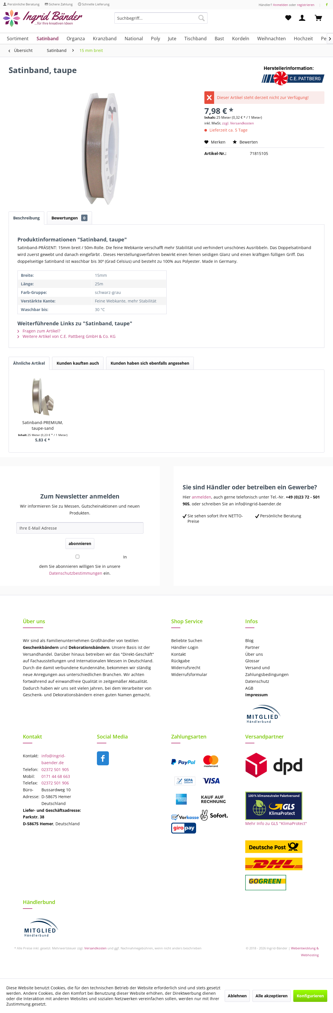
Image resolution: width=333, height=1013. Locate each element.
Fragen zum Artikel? (38, 331)
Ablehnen (237, 995)
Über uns (254, 654)
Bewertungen (69, 218)
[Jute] (172, 38)
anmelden (201, 497)
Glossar (252, 660)
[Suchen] (202, 18)
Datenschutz (257, 681)
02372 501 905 (55, 769)
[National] (134, 38)
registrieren (305, 5)
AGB (249, 688)
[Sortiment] (18, 38)
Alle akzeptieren (272, 995)
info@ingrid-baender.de (53, 759)
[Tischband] (195, 38)
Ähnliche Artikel (29, 363)
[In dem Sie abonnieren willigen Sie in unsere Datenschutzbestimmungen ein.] (77, 556)
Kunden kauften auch (78, 363)
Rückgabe (180, 660)
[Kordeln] (240, 38)
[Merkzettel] (288, 18)
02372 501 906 (55, 783)
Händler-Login (184, 647)
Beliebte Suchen (186, 640)
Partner (252, 647)
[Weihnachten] (271, 38)
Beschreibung (26, 218)
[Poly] (155, 38)
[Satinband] (48, 38)
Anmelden (280, 5)
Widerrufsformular (189, 674)
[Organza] (76, 38)
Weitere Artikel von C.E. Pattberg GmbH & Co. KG (66, 336)
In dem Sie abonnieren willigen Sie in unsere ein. (83, 565)
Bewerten (245, 142)
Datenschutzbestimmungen (75, 573)
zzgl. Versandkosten (238, 123)
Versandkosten (95, 948)
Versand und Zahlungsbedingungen (267, 671)
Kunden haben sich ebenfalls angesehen (150, 363)
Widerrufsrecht (185, 667)
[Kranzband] (105, 38)
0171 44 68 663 (55, 776)
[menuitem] (161, 20)
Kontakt (178, 654)
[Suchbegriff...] (161, 18)
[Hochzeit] (303, 38)
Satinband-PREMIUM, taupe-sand (42, 425)
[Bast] (219, 38)
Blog (249, 640)
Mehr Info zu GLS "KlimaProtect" (276, 823)
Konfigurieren (310, 995)
